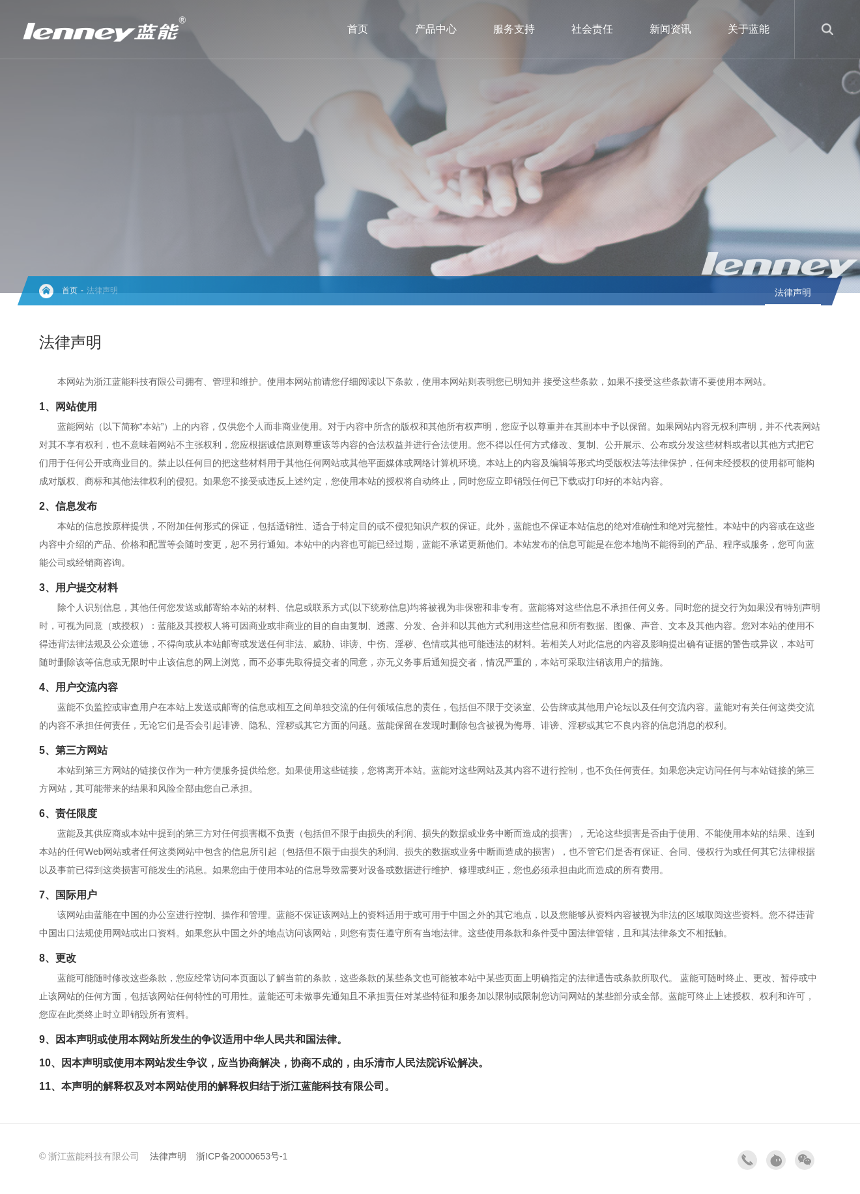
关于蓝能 (748, 29)
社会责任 (592, 29)
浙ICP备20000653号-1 (241, 1156)
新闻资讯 (670, 29)
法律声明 (102, 291)
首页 (357, 29)
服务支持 (514, 29)
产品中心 (436, 29)
